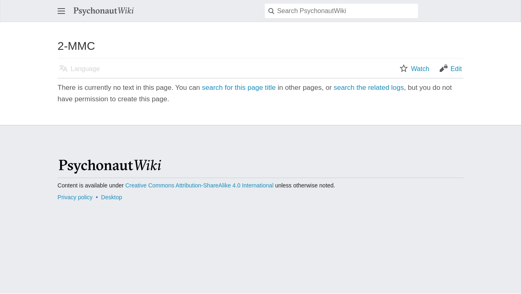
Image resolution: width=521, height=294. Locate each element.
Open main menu (63, 14)
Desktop (111, 197)
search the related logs (369, 87)
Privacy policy (75, 197)
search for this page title (238, 87)
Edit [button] (456, 68)
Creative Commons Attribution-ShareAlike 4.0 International (199, 185)
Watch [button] (420, 68)
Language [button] (85, 68)
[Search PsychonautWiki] (341, 11)
